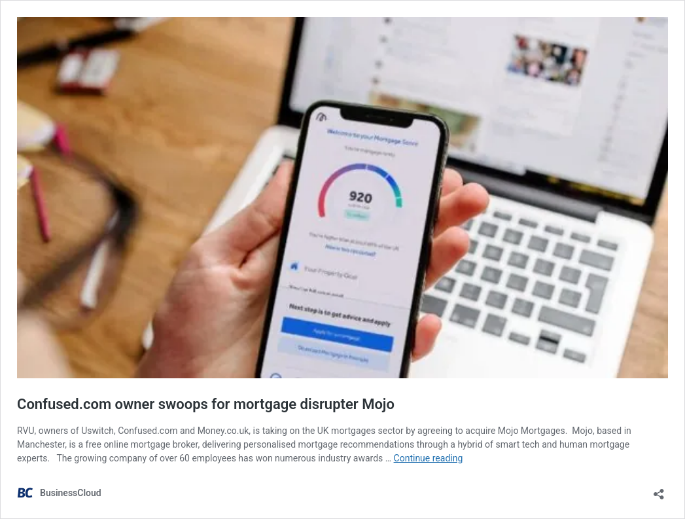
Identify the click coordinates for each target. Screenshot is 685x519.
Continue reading (428, 458)
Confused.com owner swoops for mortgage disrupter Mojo (206, 404)
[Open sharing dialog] (659, 490)
